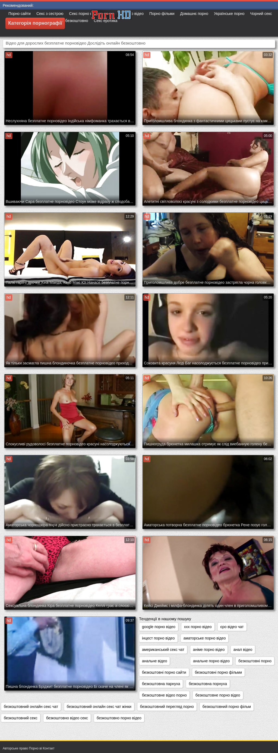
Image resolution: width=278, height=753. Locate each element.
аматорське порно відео (205, 638)
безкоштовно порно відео (119, 718)
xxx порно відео (198, 627)
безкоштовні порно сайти (164, 672)
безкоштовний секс (20, 718)
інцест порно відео (158, 638)
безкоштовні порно (254, 661)
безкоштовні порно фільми (218, 672)
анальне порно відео (211, 661)
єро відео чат (232, 627)
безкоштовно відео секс (67, 718)
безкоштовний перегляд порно (167, 706)
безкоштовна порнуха (208, 684)
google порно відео (158, 627)
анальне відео (154, 661)
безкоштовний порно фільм (227, 706)
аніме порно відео (209, 649)
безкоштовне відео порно (164, 695)
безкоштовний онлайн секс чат (31, 706)
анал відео (242, 649)
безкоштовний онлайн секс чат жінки (99, 706)
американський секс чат (163, 649)
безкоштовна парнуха (161, 684)
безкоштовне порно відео (217, 695)
